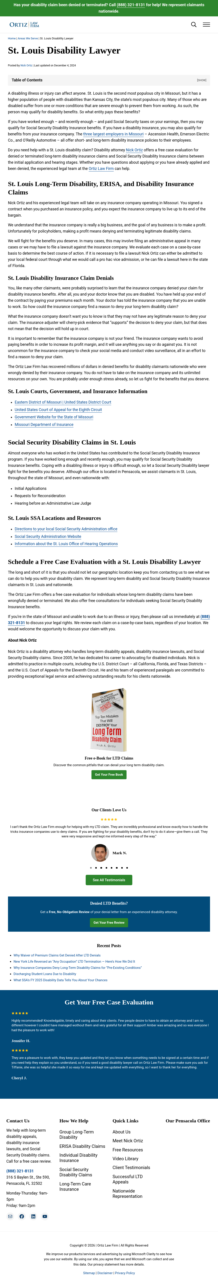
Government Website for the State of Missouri (54, 417)
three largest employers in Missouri (113, 134)
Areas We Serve (28, 38)
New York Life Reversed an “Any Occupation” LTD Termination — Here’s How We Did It (74, 962)
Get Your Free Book (109, 775)
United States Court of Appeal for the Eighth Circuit (58, 410)
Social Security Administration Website (48, 536)
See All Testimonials (109, 880)
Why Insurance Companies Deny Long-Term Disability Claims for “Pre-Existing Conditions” (78, 968)
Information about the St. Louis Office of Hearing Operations (66, 544)
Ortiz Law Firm (101, 168)
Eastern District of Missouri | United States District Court (63, 402)
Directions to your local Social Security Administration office (66, 529)
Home (12, 38)
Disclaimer (105, 1273)
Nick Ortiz (134, 150)
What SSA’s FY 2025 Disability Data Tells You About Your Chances (60, 980)
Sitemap (89, 1273)
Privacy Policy (125, 1273)
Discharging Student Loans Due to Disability (45, 974)
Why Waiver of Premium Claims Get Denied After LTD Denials (57, 955)
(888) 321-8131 (131, 4)
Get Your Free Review (108, 923)
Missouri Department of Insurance (44, 424)
